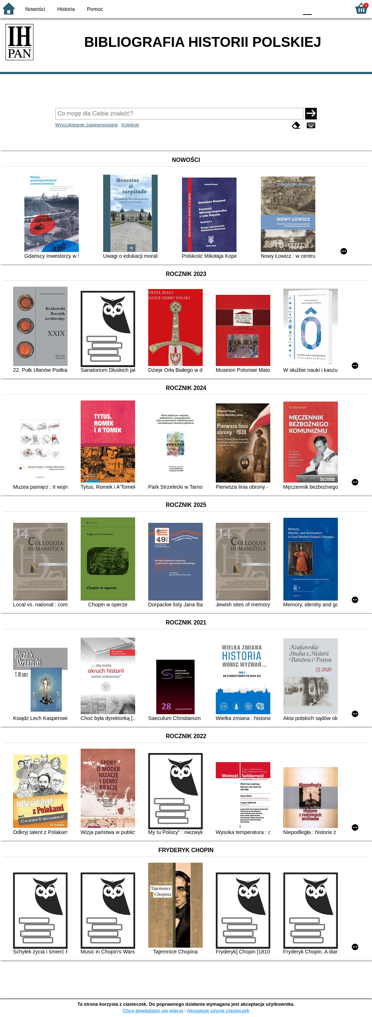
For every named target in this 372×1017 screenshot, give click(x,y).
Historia (66, 9)
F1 (319, 8)
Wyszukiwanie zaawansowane (86, 124)
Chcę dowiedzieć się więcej (153, 1010)
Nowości (35, 9)
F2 (336, 8)
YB (275, 8)
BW (261, 8)
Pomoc (95, 9)
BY (290, 8)
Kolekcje (130, 124)
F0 (307, 8)
